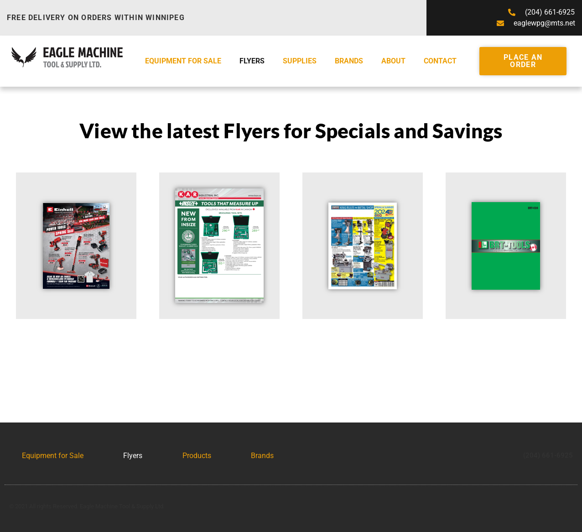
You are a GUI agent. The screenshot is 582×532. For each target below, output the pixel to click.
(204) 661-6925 (548, 455)
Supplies (300, 61)
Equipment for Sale (183, 61)
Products (196, 455)
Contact (440, 61)
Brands (349, 61)
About (393, 61)
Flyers (252, 61)
